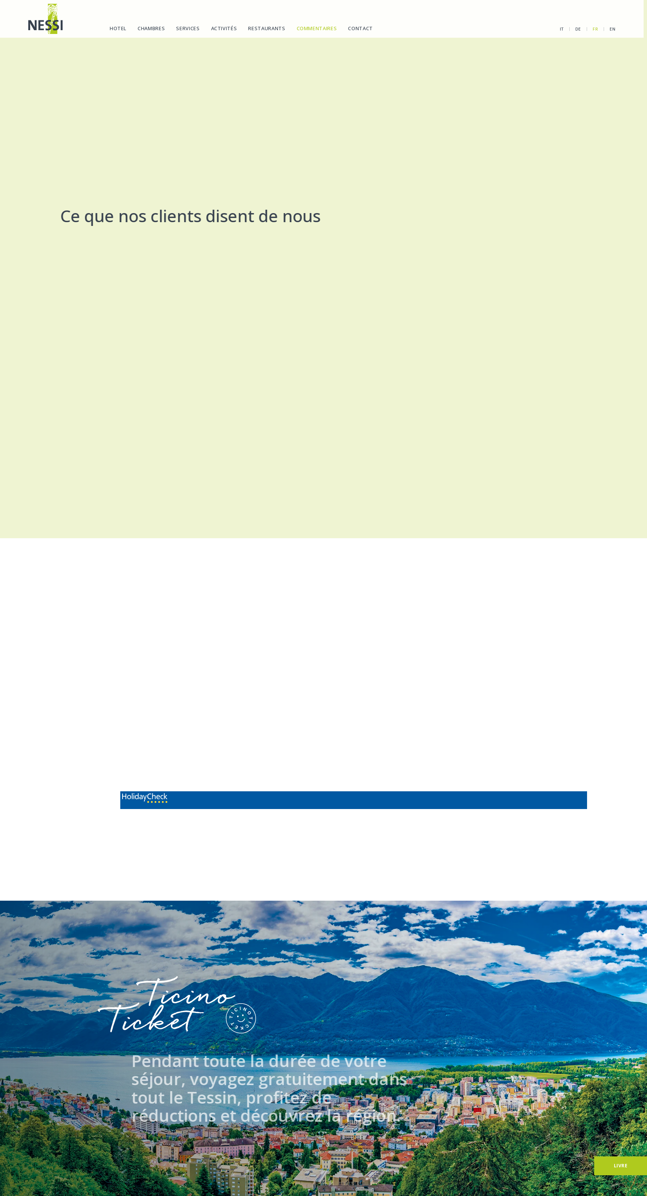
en (604, 29)
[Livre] (620, 1165)
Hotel (117, 28)
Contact (360, 28)
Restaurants (266, 28)
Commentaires (316, 28)
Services (187, 28)
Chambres (150, 28)
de (570, 29)
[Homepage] (45, 19)
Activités (224, 28)
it (553, 29)
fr (587, 29)
